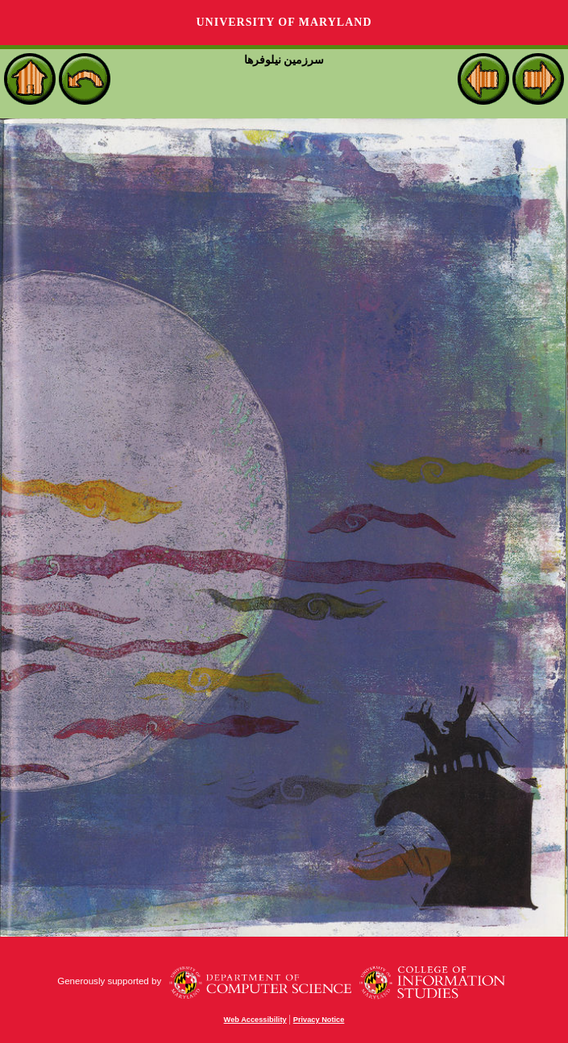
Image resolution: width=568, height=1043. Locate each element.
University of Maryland (283, 22)
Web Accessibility (255, 1020)
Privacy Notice (319, 1020)
